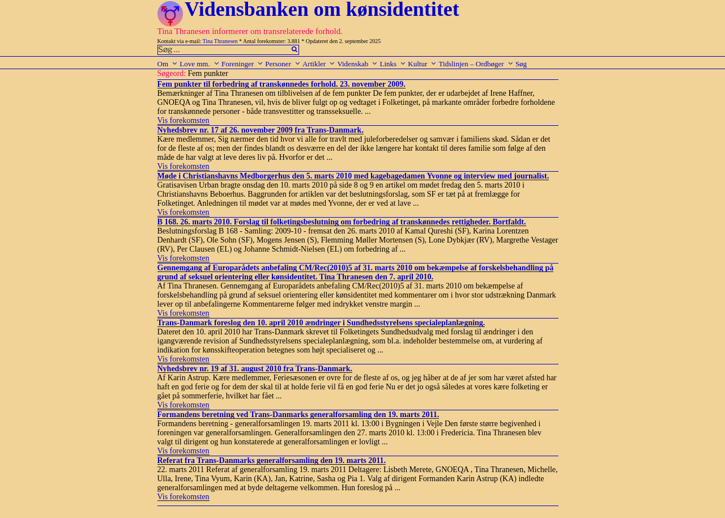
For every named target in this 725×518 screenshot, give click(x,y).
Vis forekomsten (183, 120)
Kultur (422, 64)
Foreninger (242, 64)
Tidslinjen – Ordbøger (476, 64)
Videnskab (357, 64)
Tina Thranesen (220, 41)
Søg (521, 64)
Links (392, 64)
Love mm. (199, 64)
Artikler (318, 64)
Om (167, 64)
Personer (283, 64)
